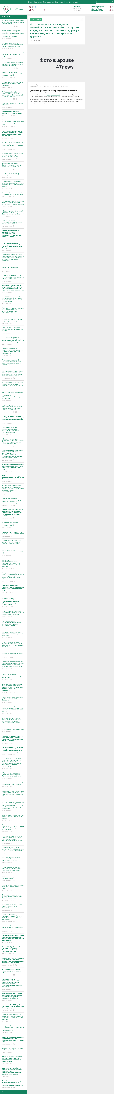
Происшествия (48, 2)
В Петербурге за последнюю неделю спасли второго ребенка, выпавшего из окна (13, 385)
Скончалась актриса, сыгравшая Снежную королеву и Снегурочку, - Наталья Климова (13, 431)
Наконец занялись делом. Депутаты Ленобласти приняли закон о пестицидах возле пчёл (13, 676)
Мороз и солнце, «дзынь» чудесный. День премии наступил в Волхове (13, 860)
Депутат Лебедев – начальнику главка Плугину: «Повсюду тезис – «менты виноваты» (13, 918)
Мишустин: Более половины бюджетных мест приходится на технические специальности (13, 1029)
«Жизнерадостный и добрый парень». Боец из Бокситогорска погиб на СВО (13, 213)
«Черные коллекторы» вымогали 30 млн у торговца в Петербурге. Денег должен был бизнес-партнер (13, 442)
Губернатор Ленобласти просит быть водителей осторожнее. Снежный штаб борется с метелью (13, 95)
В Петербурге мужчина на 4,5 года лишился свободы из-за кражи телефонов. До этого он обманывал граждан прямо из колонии (13, 807)
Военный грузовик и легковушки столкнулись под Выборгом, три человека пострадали (13, 352)
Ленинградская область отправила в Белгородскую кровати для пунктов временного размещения (13, 502)
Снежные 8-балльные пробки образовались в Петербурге (13, 195)
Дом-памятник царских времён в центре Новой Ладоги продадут (13, 888)
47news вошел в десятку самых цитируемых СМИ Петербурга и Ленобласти (13, 775)
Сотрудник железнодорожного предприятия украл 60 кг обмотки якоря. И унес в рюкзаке (13, 564)
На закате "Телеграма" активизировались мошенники (13, 269)
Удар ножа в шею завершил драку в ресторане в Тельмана (13, 699)
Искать (112, 2)
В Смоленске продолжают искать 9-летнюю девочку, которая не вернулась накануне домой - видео (13, 722)
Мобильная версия (30, 7)
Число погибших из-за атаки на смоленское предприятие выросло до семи (13, 928)
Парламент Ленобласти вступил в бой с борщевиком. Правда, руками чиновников (13, 850)
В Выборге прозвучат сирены (13, 731)
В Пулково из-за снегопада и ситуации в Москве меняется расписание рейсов (13, 65)
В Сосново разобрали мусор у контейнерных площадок (13, 655)
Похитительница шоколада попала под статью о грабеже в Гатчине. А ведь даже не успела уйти (13, 828)
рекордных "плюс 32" (53, 94)
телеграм (35, 7)
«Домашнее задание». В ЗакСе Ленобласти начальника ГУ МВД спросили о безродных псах (13, 795)
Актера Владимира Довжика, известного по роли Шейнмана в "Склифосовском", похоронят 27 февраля (13, 397)
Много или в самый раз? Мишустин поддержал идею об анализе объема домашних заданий (13, 646)
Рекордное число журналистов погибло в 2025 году (13, 553)
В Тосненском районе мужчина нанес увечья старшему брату (13, 525)
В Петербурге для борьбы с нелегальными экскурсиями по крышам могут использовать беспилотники (13, 300)
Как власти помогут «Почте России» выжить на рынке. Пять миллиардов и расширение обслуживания (13, 840)
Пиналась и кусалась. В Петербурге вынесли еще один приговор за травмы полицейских (13, 363)
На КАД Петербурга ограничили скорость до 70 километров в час (13, 75)
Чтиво (66, 2)
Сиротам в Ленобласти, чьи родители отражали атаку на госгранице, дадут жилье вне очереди (13, 1018)
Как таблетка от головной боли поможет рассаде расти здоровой (13, 635)
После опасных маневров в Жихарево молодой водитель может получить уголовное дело (13, 123)
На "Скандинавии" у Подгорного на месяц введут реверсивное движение (13, 223)
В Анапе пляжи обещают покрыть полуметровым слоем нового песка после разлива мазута (13, 710)
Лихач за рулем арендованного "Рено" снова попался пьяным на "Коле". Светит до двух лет (13, 409)
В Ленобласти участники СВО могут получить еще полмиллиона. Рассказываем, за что (13, 146)
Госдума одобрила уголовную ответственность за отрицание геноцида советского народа (13, 312)
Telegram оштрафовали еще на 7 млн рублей (13, 1050)
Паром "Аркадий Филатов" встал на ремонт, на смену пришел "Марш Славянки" (13, 543)
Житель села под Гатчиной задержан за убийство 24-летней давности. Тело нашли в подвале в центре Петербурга (13, 490)
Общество (59, 2)
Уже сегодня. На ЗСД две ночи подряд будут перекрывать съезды (13, 818)
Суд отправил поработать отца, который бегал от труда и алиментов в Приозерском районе (13, 185)
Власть (30, 2)
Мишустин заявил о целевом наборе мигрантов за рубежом (13, 907)
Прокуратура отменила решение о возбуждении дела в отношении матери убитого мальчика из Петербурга (13, 341)
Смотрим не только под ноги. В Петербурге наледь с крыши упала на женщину (13, 278)
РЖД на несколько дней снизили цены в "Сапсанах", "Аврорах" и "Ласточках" (13, 870)
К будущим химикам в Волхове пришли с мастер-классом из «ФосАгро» (13, 166)
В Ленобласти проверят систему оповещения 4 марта (13, 175)
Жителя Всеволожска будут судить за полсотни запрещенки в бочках (13, 156)
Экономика (38, 2)
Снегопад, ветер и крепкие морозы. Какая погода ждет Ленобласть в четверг (13, 897)
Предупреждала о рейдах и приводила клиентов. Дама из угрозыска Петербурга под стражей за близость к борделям (13, 259)
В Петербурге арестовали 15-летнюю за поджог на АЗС (13, 785)
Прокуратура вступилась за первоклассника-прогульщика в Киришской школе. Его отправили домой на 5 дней (13, 665)
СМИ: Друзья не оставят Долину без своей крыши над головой (13, 330)
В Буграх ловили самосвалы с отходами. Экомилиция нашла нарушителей (13, 23)
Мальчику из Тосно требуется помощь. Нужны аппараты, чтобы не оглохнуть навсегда (13, 204)
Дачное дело (74, 2)
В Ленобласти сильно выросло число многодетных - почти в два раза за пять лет (13, 46)
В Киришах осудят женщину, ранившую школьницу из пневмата (13, 85)
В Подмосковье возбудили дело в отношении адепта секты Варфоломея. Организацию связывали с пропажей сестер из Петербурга (13, 763)
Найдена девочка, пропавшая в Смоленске (13, 105)
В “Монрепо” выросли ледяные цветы (13, 879)
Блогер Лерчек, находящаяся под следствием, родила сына (13, 321)
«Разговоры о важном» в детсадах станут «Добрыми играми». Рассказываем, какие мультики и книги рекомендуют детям (13, 35)
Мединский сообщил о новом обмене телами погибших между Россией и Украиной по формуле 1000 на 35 (13, 375)
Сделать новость (38, 10)
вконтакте (33, 7)
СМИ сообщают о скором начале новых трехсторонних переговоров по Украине (13, 614)
